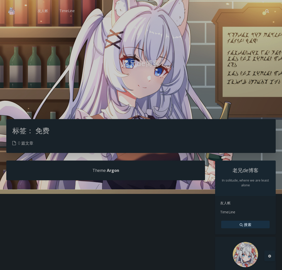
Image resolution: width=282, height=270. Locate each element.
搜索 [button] (245, 224)
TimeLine (227, 212)
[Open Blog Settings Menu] (269, 256)
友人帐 (225, 202)
